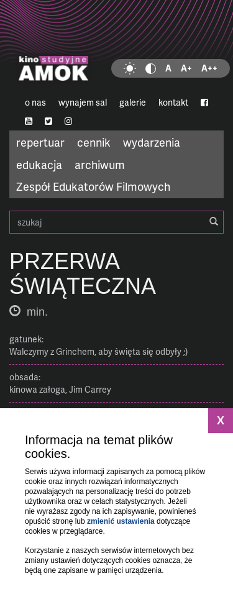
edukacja (39, 164)
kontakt (173, 102)
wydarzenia (151, 142)
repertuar (40, 142)
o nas (35, 102)
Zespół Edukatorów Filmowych (93, 186)
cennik (94, 142)
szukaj (116, 222)
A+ (186, 68)
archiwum (100, 164)
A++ (209, 68)
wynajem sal (82, 102)
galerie (132, 102)
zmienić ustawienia (121, 521)
